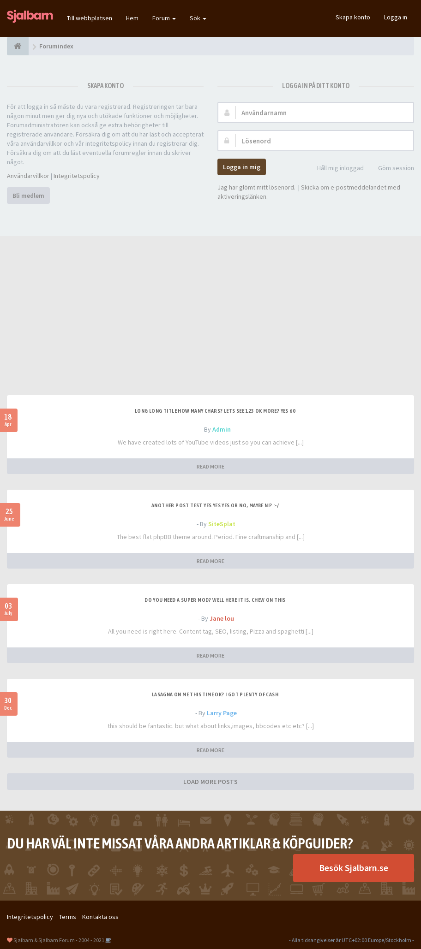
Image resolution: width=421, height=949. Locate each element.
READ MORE (210, 466)
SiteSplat (221, 524)
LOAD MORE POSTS (210, 781)
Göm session (391, 168)
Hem (132, 18)
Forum (164, 18)
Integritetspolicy (77, 176)
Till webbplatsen (89, 18)
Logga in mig (241, 167)
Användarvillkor (28, 176)
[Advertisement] (210, 326)
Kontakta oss (100, 917)
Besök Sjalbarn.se (353, 867)
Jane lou (222, 618)
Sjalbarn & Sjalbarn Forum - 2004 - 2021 (58, 940)
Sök (198, 18)
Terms (67, 917)
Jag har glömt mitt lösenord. (256, 187)
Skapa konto (353, 17)
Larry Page (222, 713)
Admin (221, 429)
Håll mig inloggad (335, 168)
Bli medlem (28, 195)
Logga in (395, 17)
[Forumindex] (18, 46)
